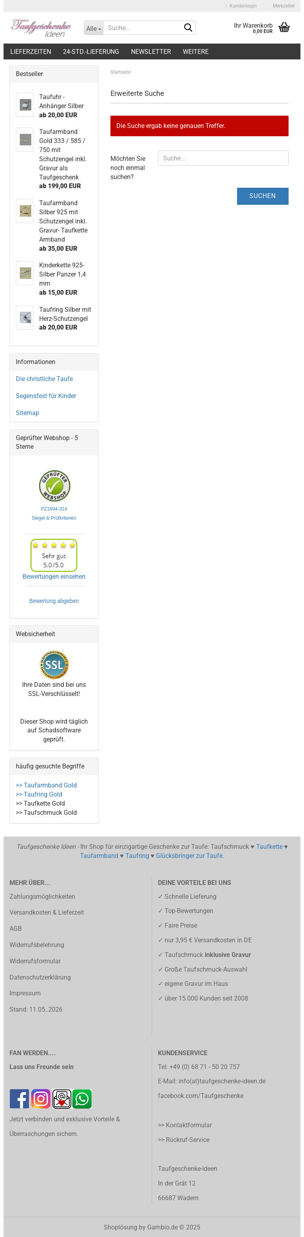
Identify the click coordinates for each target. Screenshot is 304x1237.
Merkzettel (281, 6)
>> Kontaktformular (185, 1125)
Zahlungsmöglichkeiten (42, 896)
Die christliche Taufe (44, 379)
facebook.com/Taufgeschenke (200, 1096)
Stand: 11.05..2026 (36, 1009)
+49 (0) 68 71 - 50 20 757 (204, 1067)
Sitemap (27, 413)
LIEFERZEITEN (30, 51)
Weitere (196, 51)
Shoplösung (120, 1227)
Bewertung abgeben (54, 601)
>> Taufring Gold (39, 794)
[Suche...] (93, 28)
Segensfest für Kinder (46, 396)
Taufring (137, 856)
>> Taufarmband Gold (46, 785)
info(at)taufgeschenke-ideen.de (222, 1081)
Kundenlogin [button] (241, 6)
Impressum (25, 993)
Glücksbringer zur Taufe (189, 856)
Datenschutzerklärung (40, 977)
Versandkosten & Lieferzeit (47, 912)
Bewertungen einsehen (54, 576)
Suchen (262, 196)
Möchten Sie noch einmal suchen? (127, 168)
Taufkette (269, 846)
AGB (16, 928)
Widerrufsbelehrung (37, 945)
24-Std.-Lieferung (91, 51)
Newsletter (151, 51)
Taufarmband (99, 856)
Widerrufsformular (35, 961)
